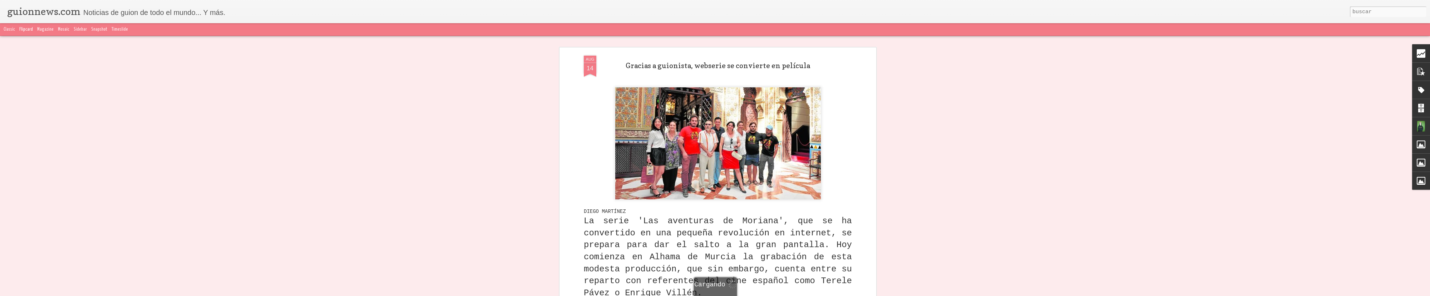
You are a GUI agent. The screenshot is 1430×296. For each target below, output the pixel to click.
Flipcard (26, 29)
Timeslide (120, 29)
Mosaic (63, 29)
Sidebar (80, 29)
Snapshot (99, 29)
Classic (9, 29)
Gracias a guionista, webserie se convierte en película (718, 65)
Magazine (45, 29)
